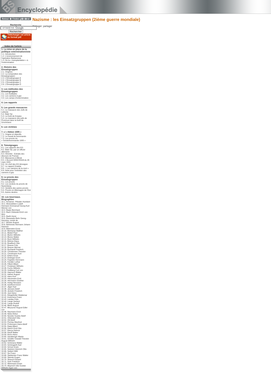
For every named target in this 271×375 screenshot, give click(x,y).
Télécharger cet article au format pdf (19, 36)
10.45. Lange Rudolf (10, 303)
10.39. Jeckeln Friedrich (11, 291)
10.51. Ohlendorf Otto (10, 318)
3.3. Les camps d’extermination (15, 98)
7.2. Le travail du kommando (13, 136)
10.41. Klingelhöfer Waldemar (14, 295)
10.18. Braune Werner (11, 247)
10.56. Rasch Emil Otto (11, 328)
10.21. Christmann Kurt (11, 254)
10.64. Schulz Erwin (10, 347)
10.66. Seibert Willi (9, 351)
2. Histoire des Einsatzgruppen (9, 68)
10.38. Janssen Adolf (10, 289)
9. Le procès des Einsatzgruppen (9, 178)
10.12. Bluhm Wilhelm (10, 235)
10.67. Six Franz (8, 353)
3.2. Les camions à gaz (11, 96)
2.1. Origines (6, 72)
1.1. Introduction (8, 54)
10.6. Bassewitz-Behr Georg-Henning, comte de (13, 219)
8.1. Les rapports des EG (12, 148)
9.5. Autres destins (9, 192)
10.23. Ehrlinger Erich (10, 258)
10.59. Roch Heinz (9, 334)
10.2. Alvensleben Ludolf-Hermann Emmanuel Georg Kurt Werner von (15, 206)
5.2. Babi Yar (6, 114)
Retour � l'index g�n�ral (16, 19)
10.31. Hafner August (10, 274)
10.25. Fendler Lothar (10, 262)
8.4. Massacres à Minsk (11, 158)
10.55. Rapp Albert (9, 326)
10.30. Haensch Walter (11, 272)
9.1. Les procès (8, 182)
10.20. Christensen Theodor (13, 251)
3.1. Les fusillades (9, 94)
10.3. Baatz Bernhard (10, 210)
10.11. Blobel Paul (9, 233)
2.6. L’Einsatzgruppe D (11, 84)
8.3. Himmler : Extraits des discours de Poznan (12, 155)
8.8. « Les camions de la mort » (15, 168)
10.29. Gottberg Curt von (12, 270)
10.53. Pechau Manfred (11, 322)
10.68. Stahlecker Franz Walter (14, 355)
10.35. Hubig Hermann (11, 283)
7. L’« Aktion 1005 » (11, 132)
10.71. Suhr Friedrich (10, 361)
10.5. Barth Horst (8, 216)
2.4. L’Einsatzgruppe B (11, 80)
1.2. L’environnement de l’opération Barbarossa (11, 57)
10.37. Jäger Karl (8, 287)
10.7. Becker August (10, 222)
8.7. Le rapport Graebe (11, 166)
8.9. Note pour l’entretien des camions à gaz (13, 171)
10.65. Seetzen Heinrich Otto (13, 349)
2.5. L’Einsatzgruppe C (11, 82)
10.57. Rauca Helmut (10, 330)
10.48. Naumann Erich (11, 312)
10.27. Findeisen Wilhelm (12, 266)
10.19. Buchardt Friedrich (12, 249)
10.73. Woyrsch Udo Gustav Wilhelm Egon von (13, 367)
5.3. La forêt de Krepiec (11, 116)
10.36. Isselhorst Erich (11, 285)
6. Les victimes (9, 127)
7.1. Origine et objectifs (11, 134)
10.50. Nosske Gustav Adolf (13, 316)
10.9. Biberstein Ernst (10, 229)
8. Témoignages (9, 145)
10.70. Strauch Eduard (11, 359)
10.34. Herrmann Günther (12, 281)
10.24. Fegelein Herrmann (12, 260)
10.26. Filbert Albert (9, 264)
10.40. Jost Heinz (9, 293)
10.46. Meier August (10, 305)
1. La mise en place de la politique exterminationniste (15, 50)
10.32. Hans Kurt (8, 276)
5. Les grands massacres (14, 107)
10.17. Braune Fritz (9, 245)
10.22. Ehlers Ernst (9, 256)
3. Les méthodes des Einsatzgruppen (12, 90)
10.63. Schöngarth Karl (11, 345)
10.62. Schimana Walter (11, 343)
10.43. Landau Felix (10, 299)
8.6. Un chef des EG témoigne (14, 164)
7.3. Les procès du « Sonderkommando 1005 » (13, 139)
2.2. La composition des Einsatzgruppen (11, 75)
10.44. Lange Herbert (10, 301)
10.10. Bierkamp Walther (12, 231)
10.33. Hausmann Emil (11, 278)
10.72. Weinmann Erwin (11, 364)
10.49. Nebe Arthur (9, 314)
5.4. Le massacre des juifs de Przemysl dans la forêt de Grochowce (14, 120)
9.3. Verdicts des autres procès (14, 188)
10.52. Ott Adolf (8, 320)
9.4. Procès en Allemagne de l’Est (16, 190)
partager (47, 26)
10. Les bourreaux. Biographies (11, 198)
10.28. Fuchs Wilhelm (10, 268)
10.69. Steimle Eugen (10, 357)
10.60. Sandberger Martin (12, 337)
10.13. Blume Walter (10, 237)
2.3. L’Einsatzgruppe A (11, 78)
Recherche (15, 25)
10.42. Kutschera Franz (11, 297)
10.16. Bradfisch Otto (10, 243)
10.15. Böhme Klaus (10, 241)
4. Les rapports (9, 102)
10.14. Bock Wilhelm (10, 239)
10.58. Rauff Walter (9, 332)
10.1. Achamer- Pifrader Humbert (15, 202)
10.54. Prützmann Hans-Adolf (14, 324)
